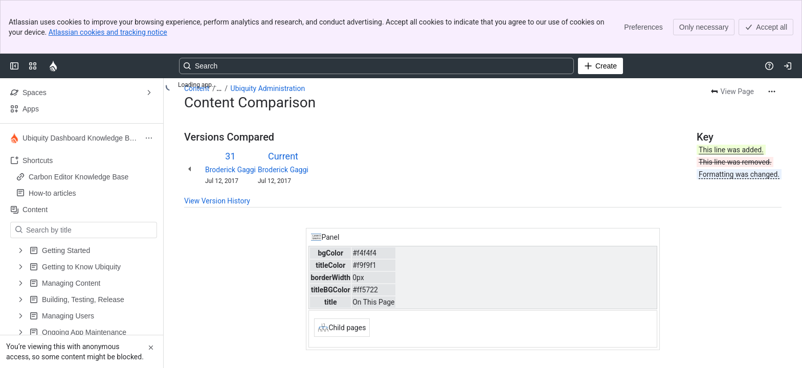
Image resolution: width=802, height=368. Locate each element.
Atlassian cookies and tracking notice (108, 32)
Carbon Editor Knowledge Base (78, 177)
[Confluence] (53, 66)
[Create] (600, 66)
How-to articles (84, 193)
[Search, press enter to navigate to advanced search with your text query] (376, 66)
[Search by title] (90, 230)
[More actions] (772, 91)
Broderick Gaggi (230, 170)
